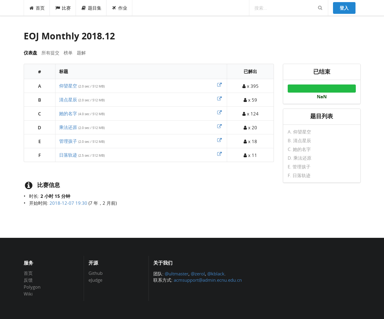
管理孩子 (68, 141)
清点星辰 (68, 100)
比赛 (63, 8)
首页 (37, 8)
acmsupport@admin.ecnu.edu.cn (208, 280)
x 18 (250, 141)
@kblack (215, 274)
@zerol (198, 274)
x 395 (250, 86)
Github (95, 273)
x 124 (250, 114)
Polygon (32, 287)
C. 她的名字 (299, 149)
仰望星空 (68, 86)
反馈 (28, 280)
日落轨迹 (68, 155)
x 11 (250, 155)
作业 (120, 8)
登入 (344, 8)
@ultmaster (176, 274)
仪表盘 (30, 53)
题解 (81, 53)
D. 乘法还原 (299, 158)
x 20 (250, 127)
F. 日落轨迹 (299, 175)
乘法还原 (68, 127)
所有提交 (50, 53)
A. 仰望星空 (299, 132)
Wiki (28, 293)
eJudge (95, 280)
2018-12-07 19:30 (68, 203)
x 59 (250, 100)
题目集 (91, 8)
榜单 (68, 53)
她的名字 (68, 113)
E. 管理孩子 (299, 167)
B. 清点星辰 (299, 140)
